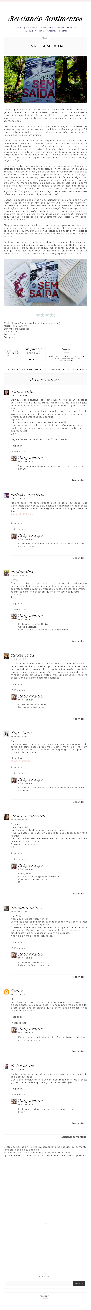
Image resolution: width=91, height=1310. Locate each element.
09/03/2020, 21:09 (19, 1071)
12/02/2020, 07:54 (19, 397)
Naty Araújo (30, 459)
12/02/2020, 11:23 (18, 500)
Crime (51, 358)
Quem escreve (29, 28)
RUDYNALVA (22, 573)
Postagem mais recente (22, 371)
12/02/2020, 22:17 (19, 577)
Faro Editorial (61, 358)
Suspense (75, 360)
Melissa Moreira (27, 496)
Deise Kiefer (23, 1067)
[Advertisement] (45, 1248)
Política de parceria (32, 32)
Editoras (74, 28)
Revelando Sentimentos (46, 19)
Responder (17, 447)
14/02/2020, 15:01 (18, 660)
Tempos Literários (21, 762)
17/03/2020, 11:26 (26, 463)
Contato (65, 32)
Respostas (20, 453)
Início (15, 28)
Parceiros (52, 32)
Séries (63, 28)
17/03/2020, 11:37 (25, 1034)
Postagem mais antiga (69, 371)
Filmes (53, 28)
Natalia (80, 358)
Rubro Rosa (22, 393)
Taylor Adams (66, 362)
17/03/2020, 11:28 (26, 870)
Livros (43, 28)
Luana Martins (26, 909)
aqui (16, 338)
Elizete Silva (23, 657)
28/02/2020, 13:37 (19, 821)
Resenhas (65, 360)
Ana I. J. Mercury (28, 817)
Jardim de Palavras (22, 515)
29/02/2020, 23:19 (19, 913)
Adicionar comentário (73, 1138)
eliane (17, 992)
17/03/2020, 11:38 (25, 1106)
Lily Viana (21, 734)
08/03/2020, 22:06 (19, 996)
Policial (56, 360)
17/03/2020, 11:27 (26, 621)
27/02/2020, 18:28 (19, 738)
